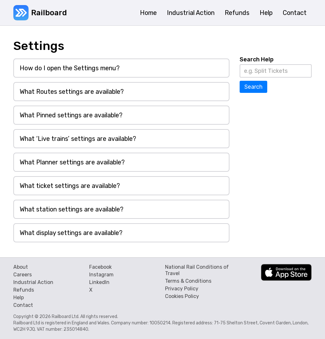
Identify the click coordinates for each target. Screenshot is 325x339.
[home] (40, 12)
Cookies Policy (182, 296)
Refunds (23, 290)
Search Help (257, 59)
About (20, 267)
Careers (22, 275)
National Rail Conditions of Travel (197, 270)
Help (18, 297)
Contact (23, 305)
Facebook (100, 267)
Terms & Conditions (188, 281)
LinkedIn (99, 282)
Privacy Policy (181, 289)
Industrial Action (33, 282)
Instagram (101, 275)
